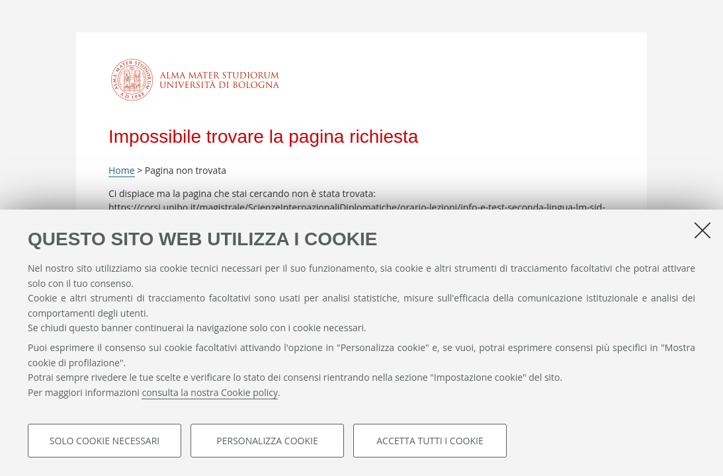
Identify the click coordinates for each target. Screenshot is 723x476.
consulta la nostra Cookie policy (210, 392)
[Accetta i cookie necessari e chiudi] (702, 230)
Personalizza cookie (267, 440)
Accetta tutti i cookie (429, 440)
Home (121, 170)
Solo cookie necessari (105, 440)
